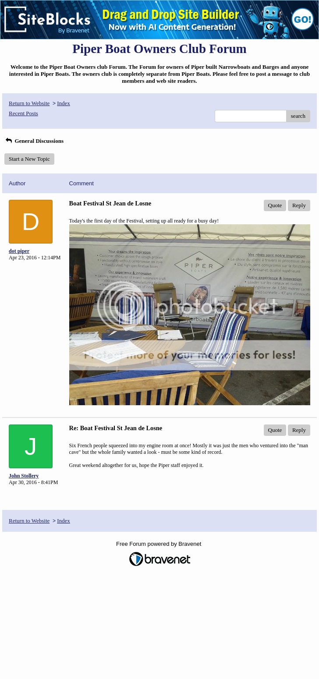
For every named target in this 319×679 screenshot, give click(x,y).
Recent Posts (23, 113)
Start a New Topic (29, 159)
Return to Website (29, 103)
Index (63, 103)
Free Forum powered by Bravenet (159, 544)
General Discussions (34, 141)
